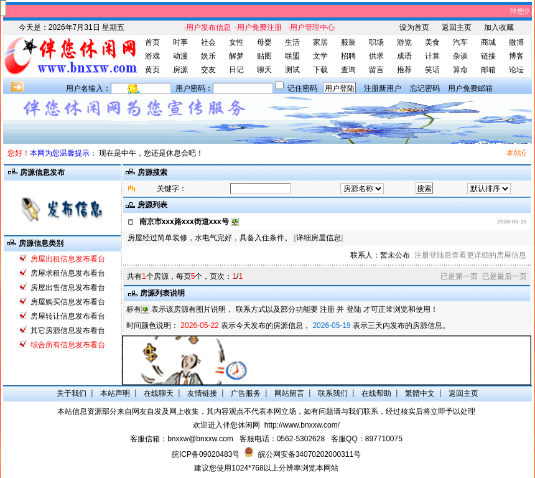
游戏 (152, 56)
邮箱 (488, 69)
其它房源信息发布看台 (67, 330)
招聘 (348, 56)
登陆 (354, 309)
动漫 (180, 56)
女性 (236, 42)
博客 (516, 56)
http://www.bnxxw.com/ (302, 425)
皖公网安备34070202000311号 (309, 454)
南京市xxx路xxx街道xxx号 (184, 221)
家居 (320, 42)
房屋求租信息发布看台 (67, 273)
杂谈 (460, 56)
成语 (404, 56)
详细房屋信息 (318, 237)
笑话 (432, 69)
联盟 (292, 56)
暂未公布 (395, 255)
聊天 (264, 69)
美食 (432, 42)
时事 (180, 42)
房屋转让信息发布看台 (67, 316)
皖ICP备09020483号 (206, 454)
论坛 (516, 69)
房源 (180, 69)
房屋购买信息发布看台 (67, 302)
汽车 (460, 42)
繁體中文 (420, 393)
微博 (516, 42)
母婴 (264, 42)
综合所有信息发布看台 (67, 344)
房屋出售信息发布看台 (67, 287)
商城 (488, 42)
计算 (432, 56)
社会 (208, 42)
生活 (292, 42)
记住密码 (302, 88)
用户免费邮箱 (470, 88)
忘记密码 (425, 88)
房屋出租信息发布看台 (67, 259)
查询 (348, 69)
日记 (236, 69)
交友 (208, 69)
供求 (376, 56)
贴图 (264, 56)
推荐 (404, 69)
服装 (348, 42)
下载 (320, 69)
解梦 (236, 56)
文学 (320, 56)
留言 (376, 69)
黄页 (152, 69)
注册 (327, 309)
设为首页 (414, 27)
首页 (152, 42)
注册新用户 (382, 88)
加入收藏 (499, 27)
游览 (404, 42)
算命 (460, 69)
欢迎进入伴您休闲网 (226, 425)
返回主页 (457, 27)
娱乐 (208, 56)
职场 (376, 42)
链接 (488, 56)
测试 (292, 69)
